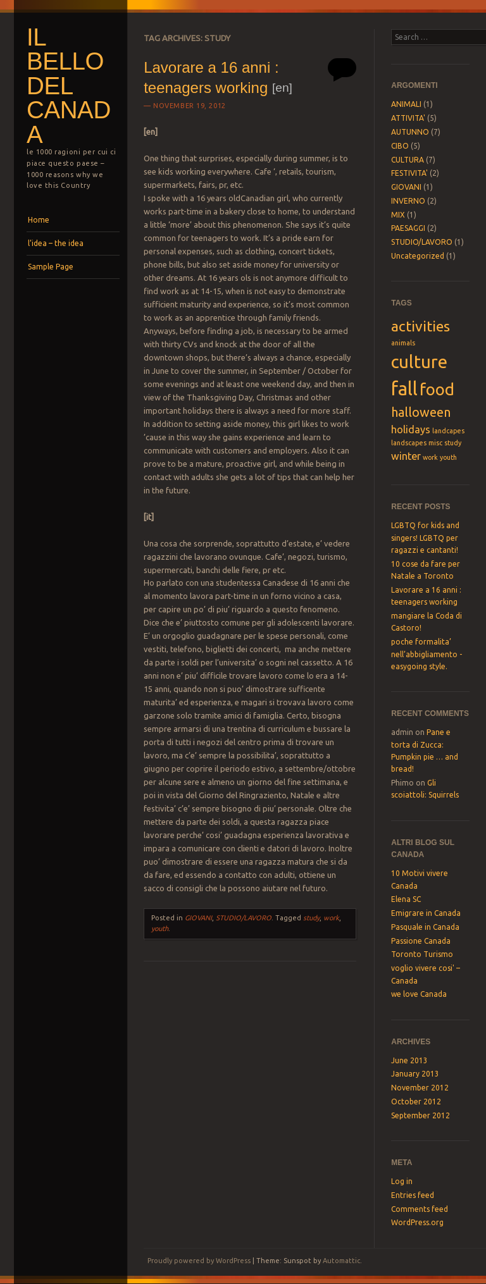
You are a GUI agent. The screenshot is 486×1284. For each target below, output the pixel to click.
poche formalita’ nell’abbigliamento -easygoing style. (426, 654)
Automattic (341, 1260)
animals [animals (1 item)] (403, 343)
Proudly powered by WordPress (199, 1260)
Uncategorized (417, 256)
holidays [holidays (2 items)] (410, 429)
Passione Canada (421, 941)
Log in (402, 1181)
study (311, 918)
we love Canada (419, 994)
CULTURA (407, 160)
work (331, 918)
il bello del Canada (69, 85)
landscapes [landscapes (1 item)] (409, 443)
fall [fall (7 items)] (404, 388)
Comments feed (419, 1209)
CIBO (400, 146)
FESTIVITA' (409, 173)
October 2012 (416, 1101)
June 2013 (409, 1060)
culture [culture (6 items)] (419, 361)
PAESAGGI (408, 228)
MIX (398, 215)
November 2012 (420, 1087)
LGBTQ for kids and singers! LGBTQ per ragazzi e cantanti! (425, 537)
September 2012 (420, 1115)
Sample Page (50, 266)
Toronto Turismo (422, 954)
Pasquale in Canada (425, 927)
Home (38, 220)
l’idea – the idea (56, 243)
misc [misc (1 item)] (435, 443)
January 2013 (415, 1074)
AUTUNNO (410, 132)
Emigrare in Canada (426, 913)
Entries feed (412, 1195)
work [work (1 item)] (430, 457)
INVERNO (408, 201)
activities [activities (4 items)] (420, 326)
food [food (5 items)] (437, 389)
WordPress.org (417, 1222)
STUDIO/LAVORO (243, 918)
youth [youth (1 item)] (448, 457)
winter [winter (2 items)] (406, 456)
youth (159, 928)
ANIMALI (406, 104)
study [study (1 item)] (452, 443)
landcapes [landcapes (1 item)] (448, 431)
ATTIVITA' (408, 118)
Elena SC (406, 899)
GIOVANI (198, 918)
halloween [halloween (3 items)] (421, 412)
